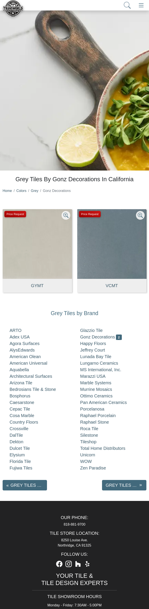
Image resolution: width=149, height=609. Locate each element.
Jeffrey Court (98, 350)
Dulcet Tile (24, 448)
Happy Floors (98, 343)
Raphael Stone (99, 422)
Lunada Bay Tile (101, 356)
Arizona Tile (26, 382)
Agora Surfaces (29, 343)
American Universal (33, 363)
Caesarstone (26, 402)
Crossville (23, 428)
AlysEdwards (27, 350)
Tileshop (92, 441)
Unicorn (92, 454)
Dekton (21, 441)
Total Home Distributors (107, 448)
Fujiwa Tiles (25, 468)
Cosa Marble (26, 415)
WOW (90, 461)
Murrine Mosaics (100, 389)
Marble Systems (101, 382)
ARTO (20, 330)
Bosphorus (24, 395)
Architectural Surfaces (36, 376)
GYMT (37, 285)
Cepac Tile (24, 409)
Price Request (15, 214)
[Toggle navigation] (141, 5)
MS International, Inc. (106, 369)
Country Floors (29, 422)
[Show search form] (127, 5)
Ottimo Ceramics (101, 395)
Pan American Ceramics (108, 402)
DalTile (21, 435)
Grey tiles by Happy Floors (126, 485)
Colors (21, 191)
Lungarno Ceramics (103, 363)
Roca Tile (93, 428)
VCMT (111, 285)
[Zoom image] (66, 215)
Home (7, 191)
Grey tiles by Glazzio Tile (28, 485)
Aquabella (24, 369)
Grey (35, 191)
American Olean (30, 356)
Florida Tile (25, 461)
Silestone (93, 435)
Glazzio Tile (96, 330)
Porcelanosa (96, 409)
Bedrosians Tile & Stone (38, 389)
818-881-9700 (74, 524)
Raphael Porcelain (102, 415)
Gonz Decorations (101, 337)
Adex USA (24, 337)
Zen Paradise (97, 468)
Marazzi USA (97, 376)
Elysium (21, 454)
